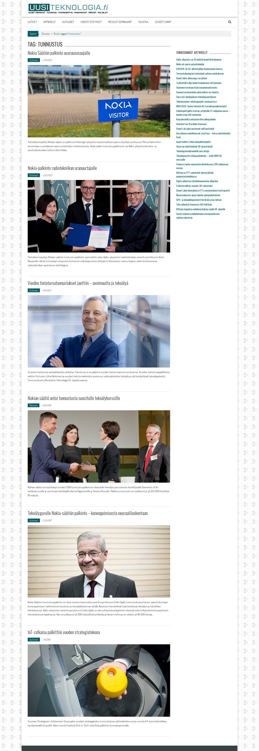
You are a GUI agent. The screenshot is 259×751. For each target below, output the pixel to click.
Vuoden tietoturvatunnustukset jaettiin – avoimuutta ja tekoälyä (78, 282)
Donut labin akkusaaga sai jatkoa (191, 78)
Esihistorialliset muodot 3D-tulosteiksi (194, 186)
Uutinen (33, 60)
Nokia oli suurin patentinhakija (190, 64)
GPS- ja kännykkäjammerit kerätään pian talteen (198, 200)
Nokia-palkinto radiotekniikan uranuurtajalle (62, 167)
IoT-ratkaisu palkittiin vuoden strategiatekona (64, 632)
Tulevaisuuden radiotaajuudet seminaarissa (196, 101)
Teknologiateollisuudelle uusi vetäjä (192, 151)
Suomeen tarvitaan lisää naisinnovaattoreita (196, 87)
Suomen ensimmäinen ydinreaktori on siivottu (197, 92)
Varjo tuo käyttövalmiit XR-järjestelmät (194, 146)
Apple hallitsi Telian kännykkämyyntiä (193, 142)
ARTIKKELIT (49, 22)
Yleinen (33, 405)
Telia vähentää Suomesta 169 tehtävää (194, 204)
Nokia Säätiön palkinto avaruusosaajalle (59, 52)
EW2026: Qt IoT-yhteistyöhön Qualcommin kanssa (199, 69)
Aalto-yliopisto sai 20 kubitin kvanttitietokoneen (198, 59)
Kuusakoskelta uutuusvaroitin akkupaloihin (196, 119)
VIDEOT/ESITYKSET (91, 22)
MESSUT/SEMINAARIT (120, 22)
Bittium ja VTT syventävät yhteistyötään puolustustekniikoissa (194, 174)
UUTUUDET (68, 22)
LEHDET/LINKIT (163, 22)
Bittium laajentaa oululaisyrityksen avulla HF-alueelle (200, 209)
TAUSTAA (143, 22)
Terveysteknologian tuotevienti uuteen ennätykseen (200, 73)
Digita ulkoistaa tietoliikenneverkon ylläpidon (197, 181)
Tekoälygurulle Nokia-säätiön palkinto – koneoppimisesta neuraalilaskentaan (88, 512)
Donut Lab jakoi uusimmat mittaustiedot (195, 128)
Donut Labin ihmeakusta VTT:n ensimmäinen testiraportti (203, 190)
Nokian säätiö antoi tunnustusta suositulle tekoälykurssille (74, 397)
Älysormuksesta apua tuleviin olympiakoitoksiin (198, 195)
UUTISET (32, 22)
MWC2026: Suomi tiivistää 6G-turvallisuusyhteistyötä (201, 106)
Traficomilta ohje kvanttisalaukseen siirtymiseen (198, 83)
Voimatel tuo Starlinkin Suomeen (191, 124)
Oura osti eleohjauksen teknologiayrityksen (196, 97)
